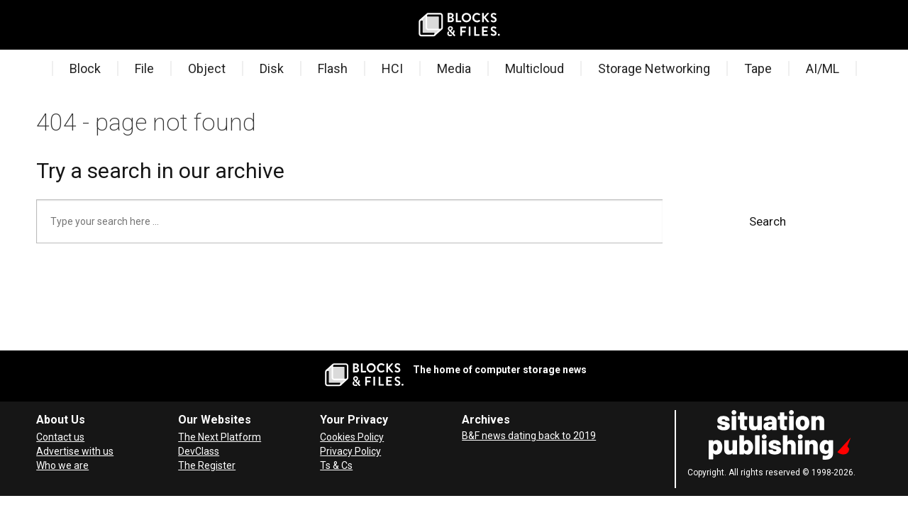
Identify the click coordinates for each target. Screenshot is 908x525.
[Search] (60, 25)
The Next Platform (219, 437)
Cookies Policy (352, 437)
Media (454, 68)
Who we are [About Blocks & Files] (62, 465)
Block (85, 68)
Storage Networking (654, 68)
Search (767, 221)
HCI (392, 68)
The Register (207, 465)
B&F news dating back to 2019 (529, 435)
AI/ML (822, 68)
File (144, 68)
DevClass (198, 451)
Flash (333, 68)
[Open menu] (39, 25)
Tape (758, 68)
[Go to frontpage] (460, 24)
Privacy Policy (350, 451)
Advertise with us (75, 451)
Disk (272, 68)
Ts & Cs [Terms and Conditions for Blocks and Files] (336, 465)
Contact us (60, 437)
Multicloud (534, 68)
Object (207, 68)
